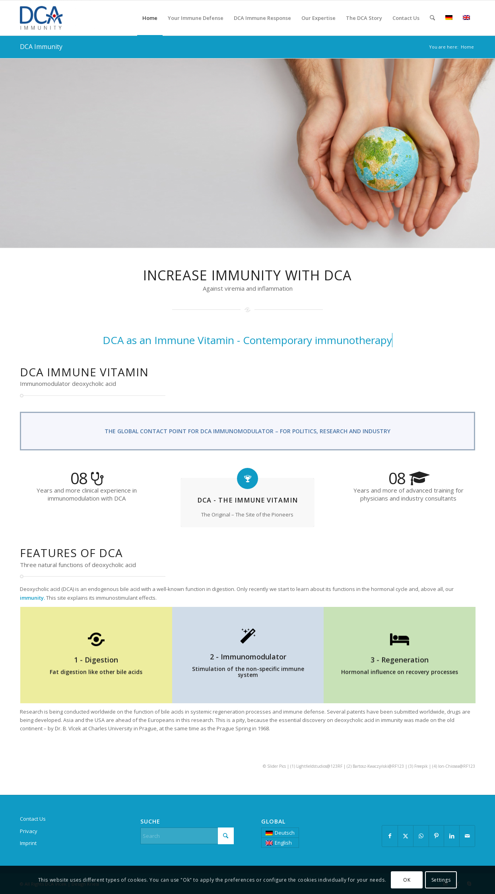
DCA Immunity (41, 46)
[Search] (432, 17)
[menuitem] (150, 17)
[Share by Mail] (467, 836)
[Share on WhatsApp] (421, 836)
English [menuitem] (283, 842)
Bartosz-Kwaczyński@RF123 (378, 766)
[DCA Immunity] (58, 17)
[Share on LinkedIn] (451, 836)
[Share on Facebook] (390, 836)
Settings (441, 879)
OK (406, 879)
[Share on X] (405, 836)
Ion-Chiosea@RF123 (456, 766)
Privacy (28, 831)
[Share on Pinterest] (436, 836)
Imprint (28, 843)
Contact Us (33, 818)
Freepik (421, 766)
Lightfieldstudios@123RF (319, 766)
